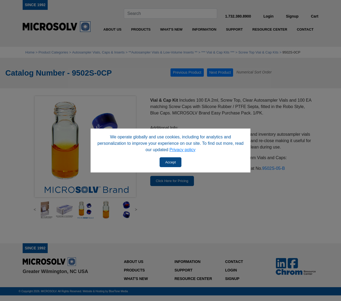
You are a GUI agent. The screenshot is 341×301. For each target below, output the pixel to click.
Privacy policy (182, 149)
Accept (170, 162)
